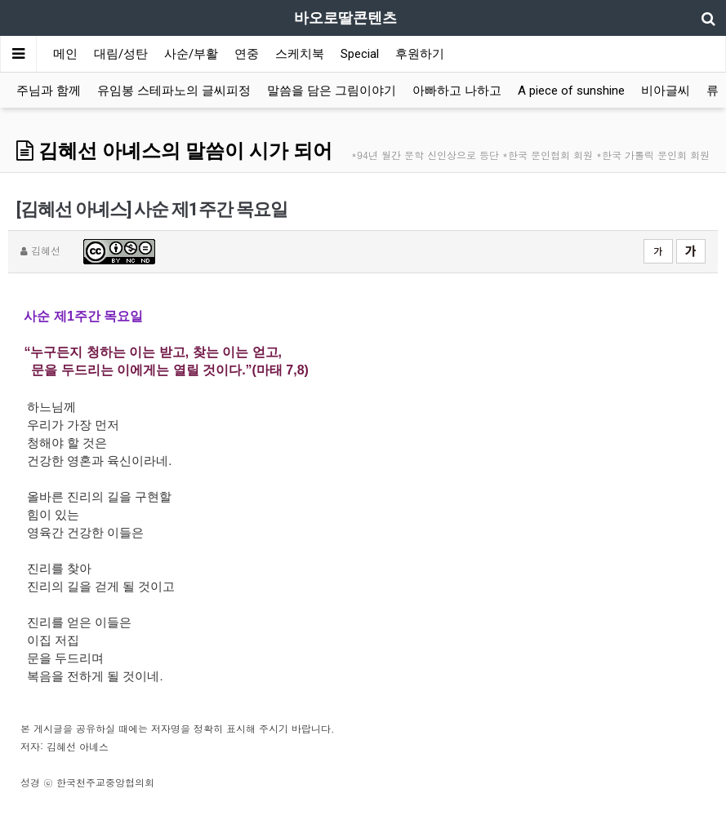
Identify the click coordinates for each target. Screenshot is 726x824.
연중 (246, 54)
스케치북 (299, 54)
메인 (65, 54)
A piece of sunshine (571, 90)
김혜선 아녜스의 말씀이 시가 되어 (174, 151)
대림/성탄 (121, 54)
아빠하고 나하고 (456, 90)
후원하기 (419, 54)
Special (360, 54)
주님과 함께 (48, 90)
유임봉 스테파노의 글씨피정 (174, 90)
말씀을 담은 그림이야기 (331, 90)
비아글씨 (665, 90)
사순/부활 (191, 54)
